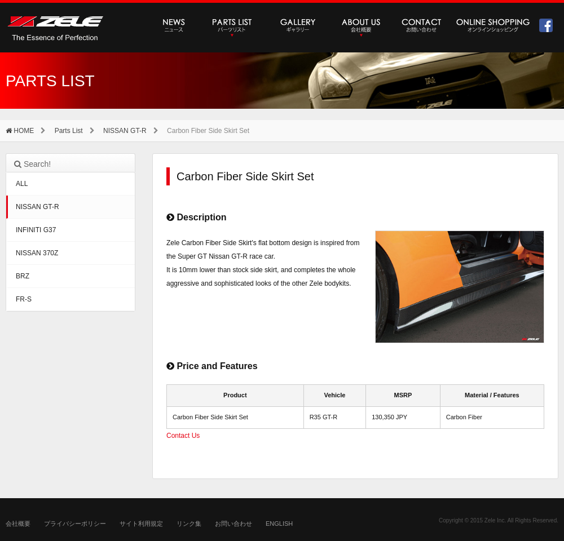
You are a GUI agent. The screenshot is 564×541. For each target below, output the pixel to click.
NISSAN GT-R (125, 131)
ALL (22, 184)
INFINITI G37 (36, 230)
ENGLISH (279, 523)
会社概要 (18, 523)
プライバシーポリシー (75, 523)
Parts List (69, 131)
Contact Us (183, 436)
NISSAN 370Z (37, 253)
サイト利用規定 (141, 523)
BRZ (22, 276)
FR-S (24, 299)
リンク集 (189, 523)
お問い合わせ (233, 523)
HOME (20, 131)
